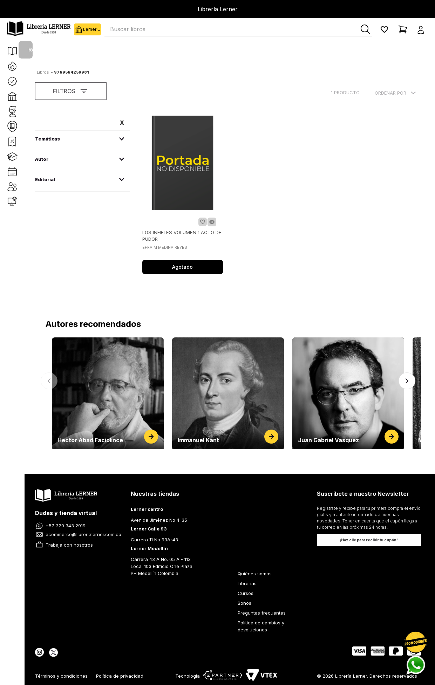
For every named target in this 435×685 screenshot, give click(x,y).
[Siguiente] (407, 380)
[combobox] (238, 29)
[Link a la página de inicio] (43, 71)
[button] (422, 29)
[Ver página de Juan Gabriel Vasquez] (348, 393)
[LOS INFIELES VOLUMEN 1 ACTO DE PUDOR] (182, 195)
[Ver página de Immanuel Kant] (228, 393)
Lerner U (78, 29)
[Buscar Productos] (365, 29)
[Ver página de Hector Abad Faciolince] (108, 393)
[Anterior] (49, 380)
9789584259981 (71, 72)
